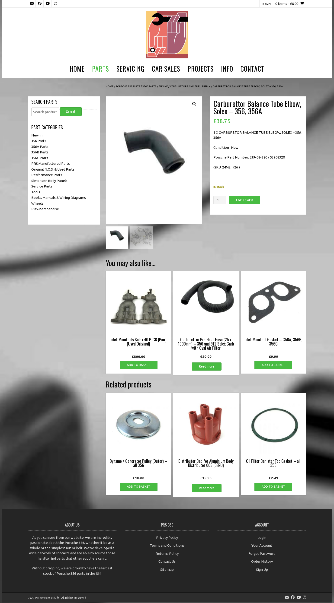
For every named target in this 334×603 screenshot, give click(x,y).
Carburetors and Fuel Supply (190, 86)
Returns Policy (167, 554)
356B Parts (39, 152)
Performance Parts (46, 175)
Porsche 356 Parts (128, 86)
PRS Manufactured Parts (50, 163)
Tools (35, 192)
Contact (252, 68)
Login (266, 4)
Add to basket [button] (138, 365)
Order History (262, 562)
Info (227, 68)
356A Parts (149, 86)
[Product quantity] (219, 200)
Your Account (261, 546)
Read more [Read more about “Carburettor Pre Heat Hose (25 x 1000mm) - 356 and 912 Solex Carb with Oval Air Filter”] (206, 367)
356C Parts (39, 158)
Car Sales (166, 68)
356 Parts (38, 141)
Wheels (37, 203)
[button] (194, 104)
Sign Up (262, 570)
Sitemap (167, 570)
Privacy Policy (167, 538)
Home (77, 68)
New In (36, 135)
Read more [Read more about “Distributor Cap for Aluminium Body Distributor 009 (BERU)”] (206, 488)
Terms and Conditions (167, 546)
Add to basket (244, 199)
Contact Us (167, 562)
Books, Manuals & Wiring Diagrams (58, 198)
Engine (163, 86)
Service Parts (41, 186)
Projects (201, 68)
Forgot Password (261, 554)
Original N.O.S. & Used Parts (52, 169)
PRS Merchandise (45, 209)
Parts (100, 68)
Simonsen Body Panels (49, 181)
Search (71, 111)
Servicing (130, 68)
